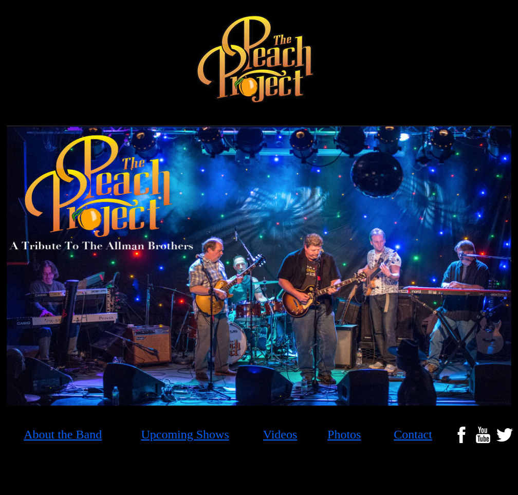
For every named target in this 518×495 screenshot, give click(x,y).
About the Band (63, 434)
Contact (413, 434)
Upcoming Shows (185, 434)
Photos (344, 434)
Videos (280, 434)
